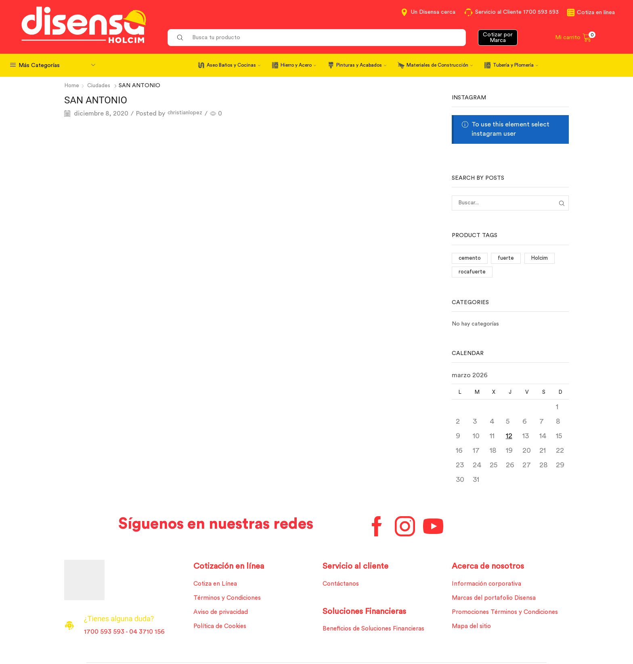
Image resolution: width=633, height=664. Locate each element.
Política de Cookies (222, 629)
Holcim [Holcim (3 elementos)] (541, 258)
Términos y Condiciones (229, 600)
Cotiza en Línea (216, 585)
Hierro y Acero (298, 65)
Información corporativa (488, 585)
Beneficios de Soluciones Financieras (377, 631)
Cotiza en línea (596, 12)
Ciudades (100, 85)
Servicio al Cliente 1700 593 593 (517, 12)
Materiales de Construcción (440, 65)
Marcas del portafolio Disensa (496, 600)
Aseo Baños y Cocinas (233, 65)
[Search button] (180, 37)
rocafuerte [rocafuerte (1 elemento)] (472, 272)
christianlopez (189, 113)
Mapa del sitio (473, 629)
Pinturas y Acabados (361, 65)
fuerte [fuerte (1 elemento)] (507, 258)
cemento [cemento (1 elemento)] (470, 258)
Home (72, 85)
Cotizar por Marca (498, 37)
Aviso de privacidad (222, 614)
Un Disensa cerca (433, 12)
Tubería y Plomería (515, 65)
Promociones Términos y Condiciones (508, 614)
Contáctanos (342, 585)
